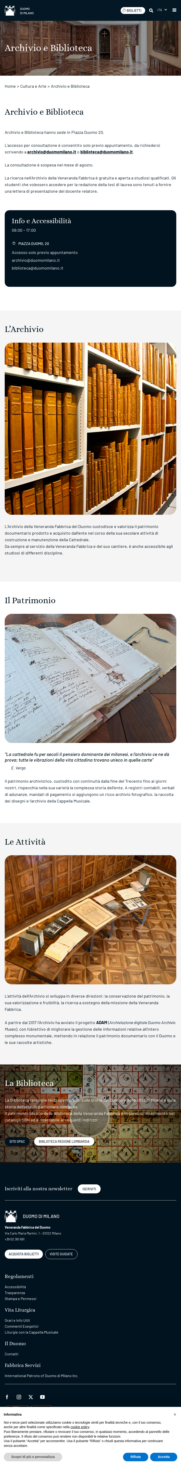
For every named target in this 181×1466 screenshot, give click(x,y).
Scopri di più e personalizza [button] (33, 1457)
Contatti (11, 1354)
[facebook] (7, 1396)
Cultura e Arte (33, 86)
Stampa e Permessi (20, 1298)
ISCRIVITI (89, 1189)
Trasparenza (15, 1292)
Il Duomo (15, 1343)
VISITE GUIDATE (61, 1254)
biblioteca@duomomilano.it (106, 151)
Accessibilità (15, 1286)
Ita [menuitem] (159, 10)
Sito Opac (17, 1141)
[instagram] (18, 1396)
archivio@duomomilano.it (51, 151)
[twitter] (30, 1396)
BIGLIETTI (131, 10)
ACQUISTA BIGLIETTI (24, 1254)
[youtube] (42, 1396)
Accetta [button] (164, 1457)
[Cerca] (151, 10)
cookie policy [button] (79, 1427)
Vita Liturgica (20, 1310)
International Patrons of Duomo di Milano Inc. (41, 1375)
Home (10, 86)
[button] (174, 10)
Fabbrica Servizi (23, 1365)
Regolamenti (19, 1276)
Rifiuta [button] (136, 1457)
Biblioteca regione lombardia (64, 1141)
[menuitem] (162, 9)
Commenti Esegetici (21, 1326)
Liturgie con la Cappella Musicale (31, 1332)
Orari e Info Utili (17, 1320)
